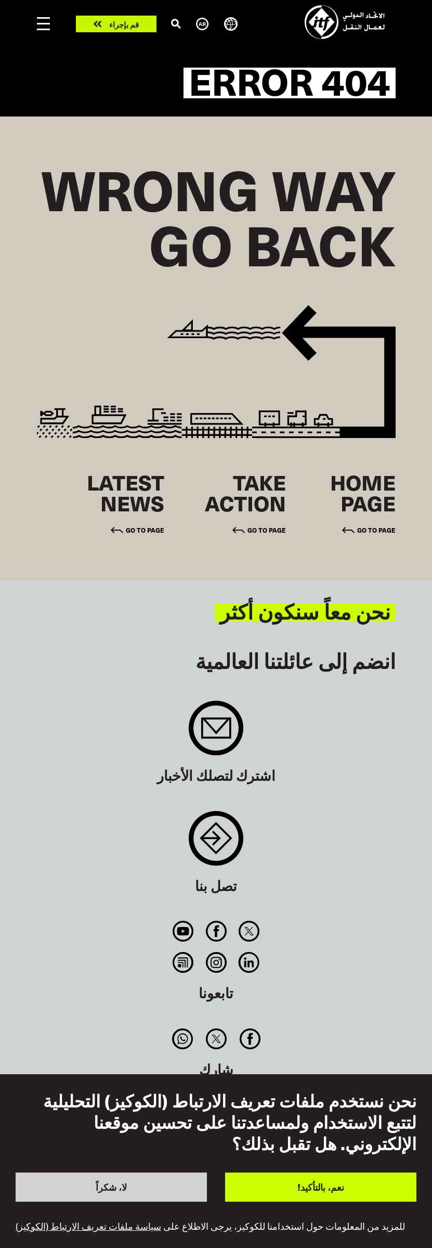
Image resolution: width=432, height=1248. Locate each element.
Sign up (216, 733)
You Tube (183, 931)
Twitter (249, 931)
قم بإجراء (124, 24)
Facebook (216, 931)
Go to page (376, 529)
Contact (216, 843)
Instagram (216, 962)
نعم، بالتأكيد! (320, 1186)
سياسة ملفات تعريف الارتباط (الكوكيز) (88, 1226)
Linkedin (249, 962)
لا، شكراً (111, 1186)
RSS (183, 962)
